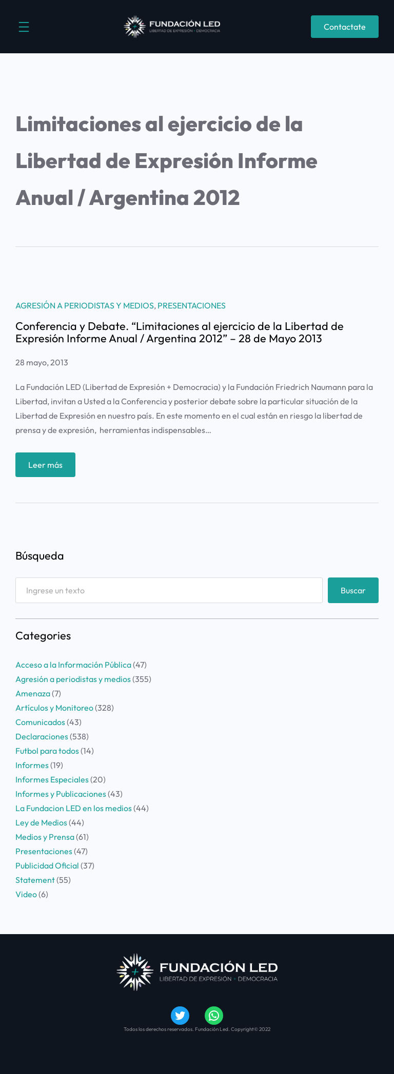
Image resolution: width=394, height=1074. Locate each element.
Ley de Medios (41, 822)
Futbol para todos (47, 751)
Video (26, 894)
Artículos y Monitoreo (54, 708)
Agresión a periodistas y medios (84, 305)
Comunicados (40, 722)
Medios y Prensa (44, 837)
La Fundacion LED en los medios (73, 808)
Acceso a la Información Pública (73, 664)
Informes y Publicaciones (60, 794)
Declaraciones (41, 736)
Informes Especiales (52, 779)
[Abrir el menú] (23, 26)
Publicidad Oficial (47, 865)
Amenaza (32, 693)
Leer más (48, 467)
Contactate (345, 27)
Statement (35, 880)
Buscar (353, 590)
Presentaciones (191, 305)
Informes (32, 765)
